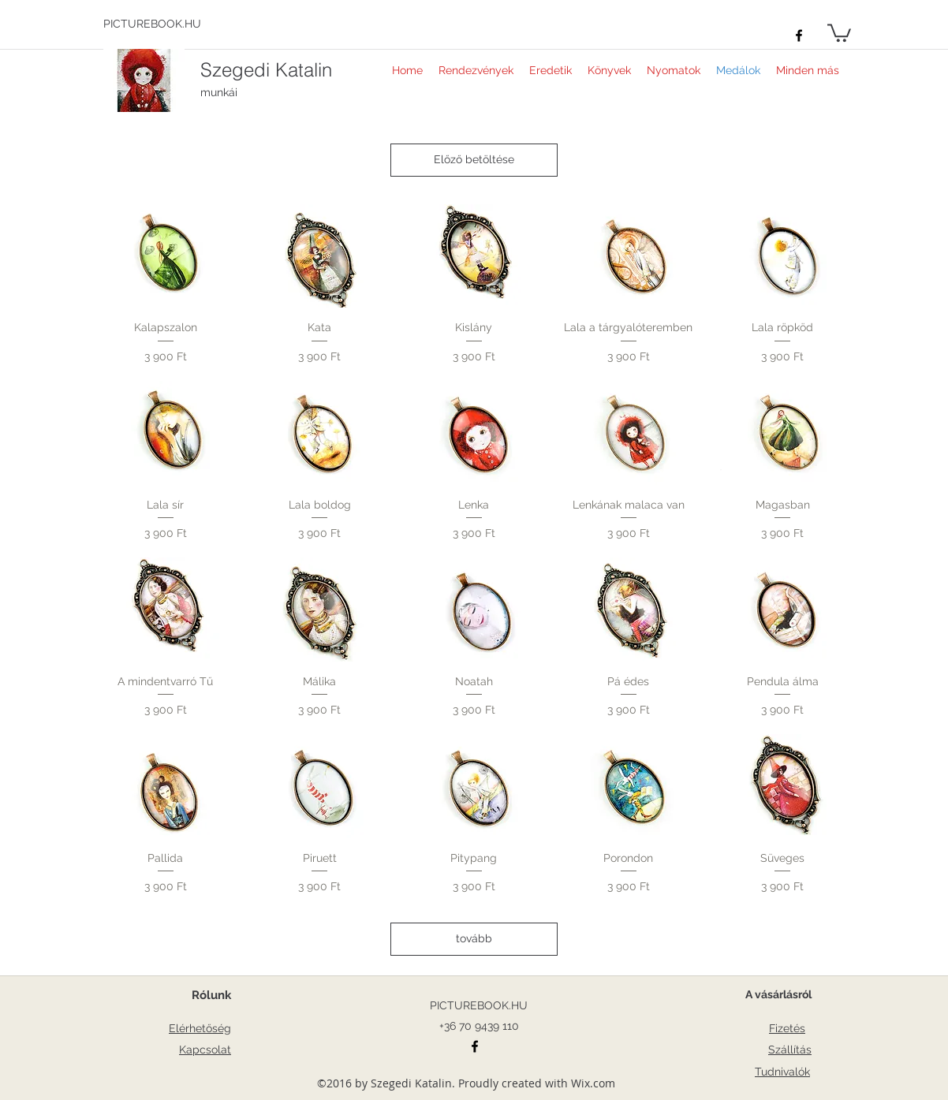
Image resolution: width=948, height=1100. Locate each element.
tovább (474, 938)
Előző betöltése (474, 159)
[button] (839, 32)
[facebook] (799, 35)
